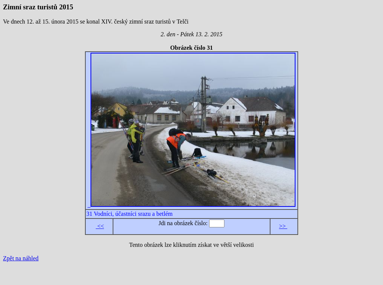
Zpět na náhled (21, 258)
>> (283, 226)
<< (100, 226)
